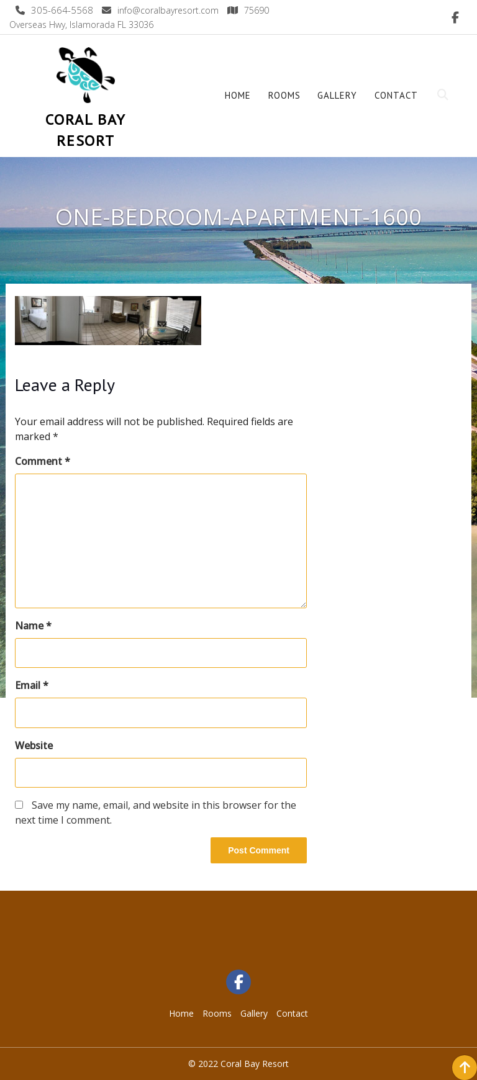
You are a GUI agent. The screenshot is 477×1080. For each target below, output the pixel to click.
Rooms (284, 95)
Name (33, 625)
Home (238, 95)
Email (31, 685)
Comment (42, 461)
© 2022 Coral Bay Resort (238, 1063)
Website (34, 745)
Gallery (337, 95)
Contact (396, 95)
